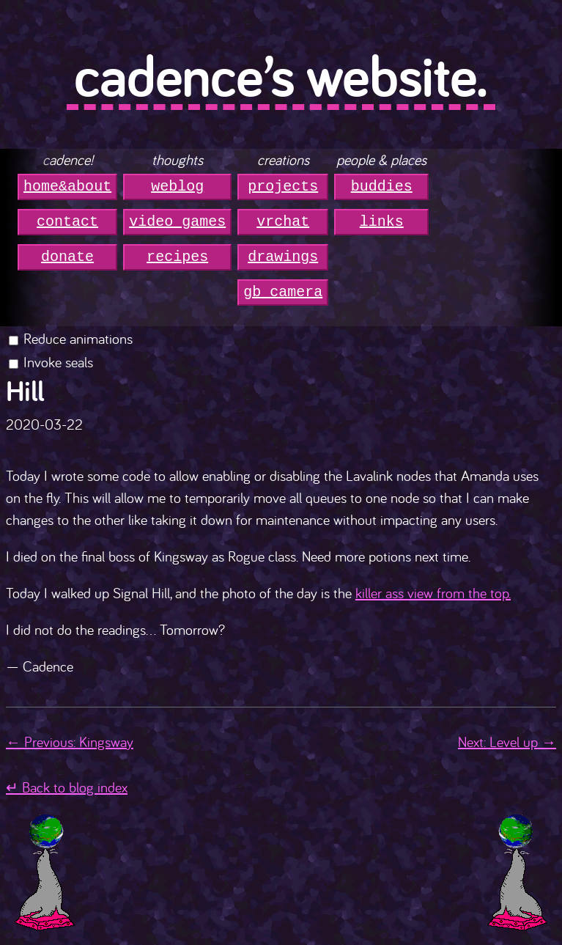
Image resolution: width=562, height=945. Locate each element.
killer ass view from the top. (433, 593)
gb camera (282, 292)
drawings (283, 257)
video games (177, 222)
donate (67, 257)
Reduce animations (78, 338)
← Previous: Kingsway (69, 741)
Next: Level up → (507, 741)
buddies (382, 186)
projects (283, 186)
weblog (177, 186)
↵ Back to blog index (66, 787)
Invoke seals (58, 362)
